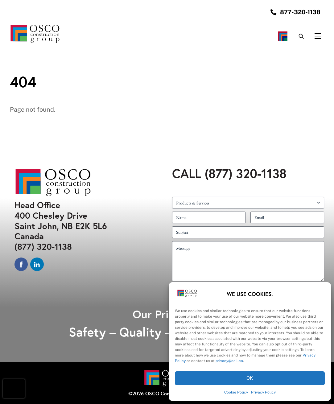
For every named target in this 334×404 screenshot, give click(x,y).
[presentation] (14, 388)
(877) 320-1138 (43, 246)
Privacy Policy (263, 392)
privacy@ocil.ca (229, 361)
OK (250, 378)
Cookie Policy (236, 392)
